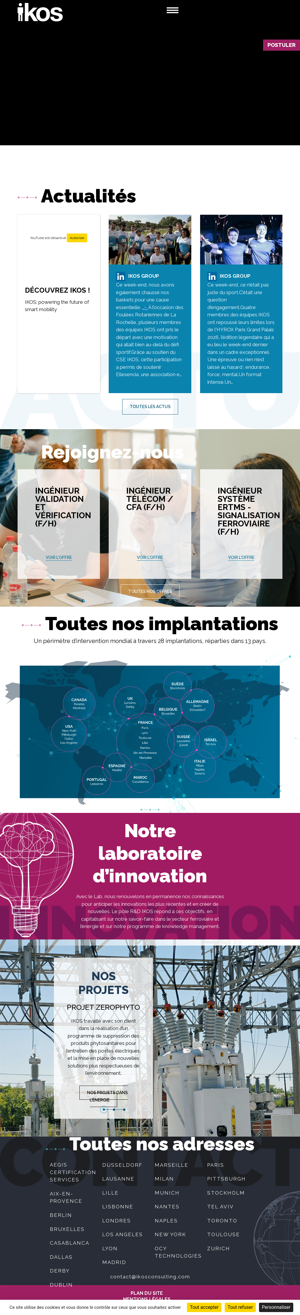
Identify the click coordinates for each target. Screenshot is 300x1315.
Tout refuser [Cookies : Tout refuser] (240, 1307)
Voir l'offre (59, 557)
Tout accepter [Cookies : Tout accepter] (204, 1307)
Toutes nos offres (150, 591)
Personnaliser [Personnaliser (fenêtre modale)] (276, 1307)
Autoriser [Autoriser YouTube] (77, 238)
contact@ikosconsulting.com (150, 1277)
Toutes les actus (150, 406)
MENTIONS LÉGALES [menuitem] (147, 1299)
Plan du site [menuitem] (147, 1293)
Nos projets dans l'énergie (107, 1096)
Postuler (281, 45)
